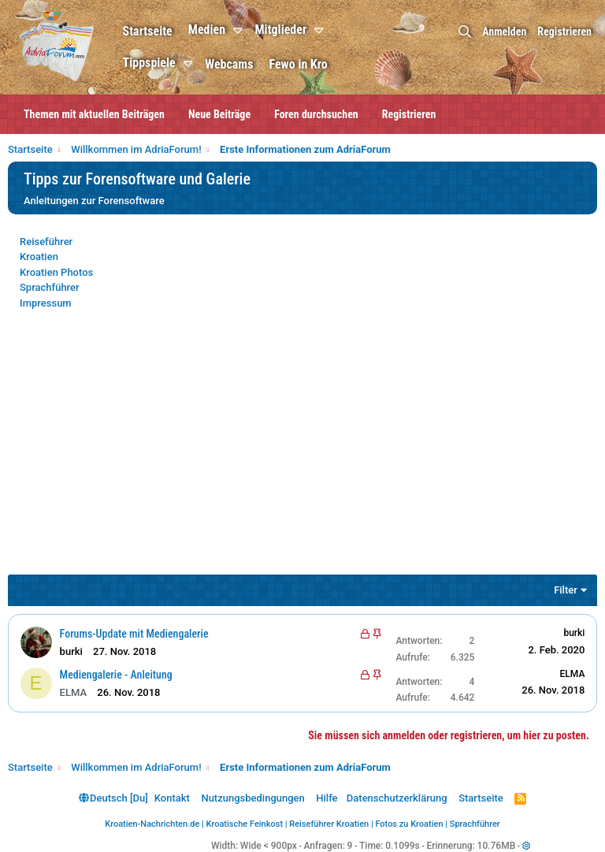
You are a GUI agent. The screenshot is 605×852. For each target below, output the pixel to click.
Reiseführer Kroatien (329, 824)
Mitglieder (282, 29)
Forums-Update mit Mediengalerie (134, 633)
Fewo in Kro (299, 64)
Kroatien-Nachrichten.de (152, 824)
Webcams (230, 64)
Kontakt (172, 798)
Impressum (46, 303)
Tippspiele (150, 62)
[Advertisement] (302, 452)
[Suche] (465, 32)
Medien (207, 29)
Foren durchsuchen (316, 114)
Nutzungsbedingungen (252, 798)
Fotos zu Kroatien (409, 824)
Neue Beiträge (219, 114)
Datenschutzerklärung (397, 798)
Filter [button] (565, 590)
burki (574, 632)
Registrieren (409, 114)
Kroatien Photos (56, 272)
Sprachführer (50, 287)
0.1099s (402, 845)
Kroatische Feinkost (245, 824)
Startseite (148, 31)
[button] (241, 30)
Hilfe (326, 798)
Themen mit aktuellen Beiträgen (94, 114)
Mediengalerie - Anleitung (116, 674)
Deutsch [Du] (113, 798)
